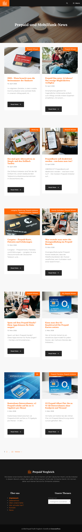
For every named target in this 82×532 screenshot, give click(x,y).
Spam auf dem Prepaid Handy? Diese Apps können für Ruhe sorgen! (21, 324)
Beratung (34, 129)
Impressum (13, 498)
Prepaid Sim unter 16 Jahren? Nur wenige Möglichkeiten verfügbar (59, 80)
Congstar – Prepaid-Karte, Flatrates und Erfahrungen (19, 240)
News (11, 510)
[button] (67, 3)
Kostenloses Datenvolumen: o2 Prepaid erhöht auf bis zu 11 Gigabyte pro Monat (21, 405)
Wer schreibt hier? (16, 505)
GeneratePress (55, 529)
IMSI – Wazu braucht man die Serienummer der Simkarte (21, 79)
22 (12, 452)
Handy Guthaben (57, 210)
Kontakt (12, 508)
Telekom (35, 212)
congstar (14, 210)
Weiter (18, 452)
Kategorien (52, 498)
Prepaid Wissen (32, 49)
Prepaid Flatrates (25, 212)
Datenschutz (14, 500)
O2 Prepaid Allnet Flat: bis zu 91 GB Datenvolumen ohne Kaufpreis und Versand (58, 405)
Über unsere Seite (16, 503)
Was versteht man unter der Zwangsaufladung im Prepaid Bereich (58, 241)
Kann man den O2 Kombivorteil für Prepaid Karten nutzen (57, 324)
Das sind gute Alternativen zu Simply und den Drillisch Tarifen (21, 161)
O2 (63, 293)
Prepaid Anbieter (32, 210)
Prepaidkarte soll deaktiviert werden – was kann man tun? (58, 159)
